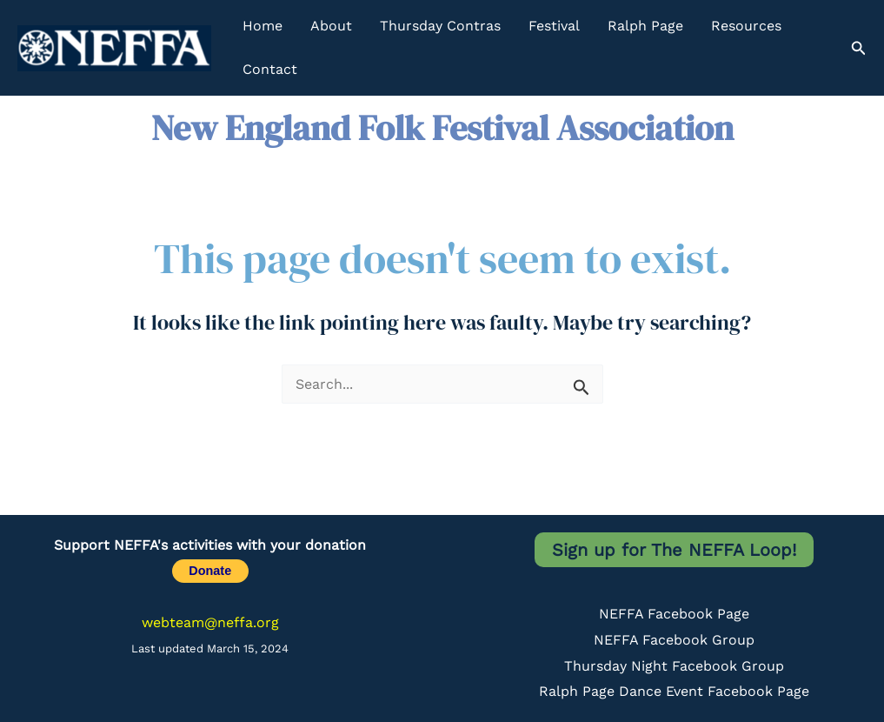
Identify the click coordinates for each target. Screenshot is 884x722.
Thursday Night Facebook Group (674, 666)
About (331, 25)
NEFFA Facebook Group (674, 640)
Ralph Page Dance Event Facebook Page (674, 691)
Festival (554, 25)
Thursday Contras (440, 25)
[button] (859, 48)
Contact (270, 69)
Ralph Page (645, 25)
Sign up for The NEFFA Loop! (674, 549)
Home (262, 25)
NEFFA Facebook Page (674, 613)
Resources (746, 25)
